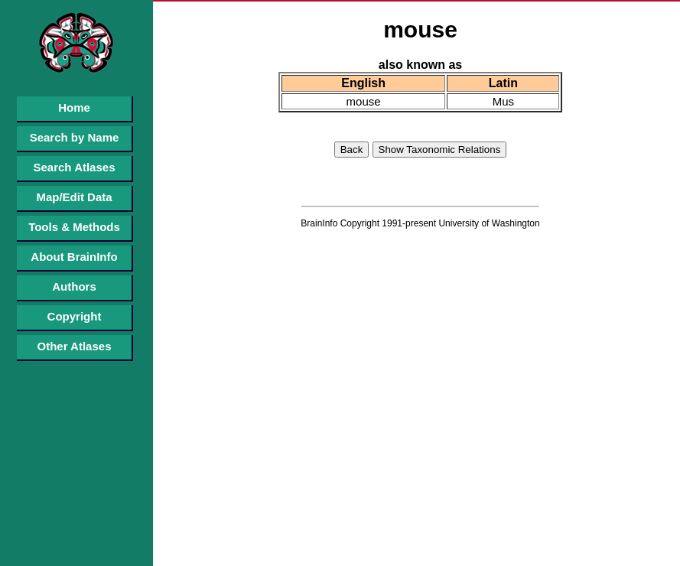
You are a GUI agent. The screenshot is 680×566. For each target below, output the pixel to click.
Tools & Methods (74, 226)
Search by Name (74, 137)
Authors (74, 286)
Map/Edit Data (74, 196)
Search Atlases (74, 167)
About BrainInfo (74, 256)
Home (74, 107)
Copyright (74, 316)
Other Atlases (74, 346)
